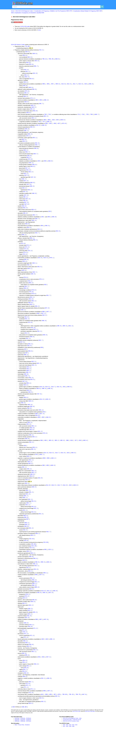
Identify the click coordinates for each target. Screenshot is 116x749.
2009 (16, 738)
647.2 (26, 207)
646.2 (26, 94)
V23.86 (45, 555)
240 (42, 655)
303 (45, 451)
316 (71, 451)
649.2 (32, 111)
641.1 (27, 72)
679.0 (44, 443)
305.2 (56, 451)
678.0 (25, 284)
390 (44, 122)
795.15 (71, 711)
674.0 (64, 126)
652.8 (31, 306)
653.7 (26, 293)
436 (55, 126)
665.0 (37, 601)
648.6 (62, 122)
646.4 (30, 475)
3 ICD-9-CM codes (25, 26)
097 (41, 634)
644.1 (29, 274)
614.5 (69, 85)
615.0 (40, 263)
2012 (16, 737)
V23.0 (26, 554)
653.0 (28, 63)
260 (39, 427)
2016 (64, 742)
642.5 (25, 543)
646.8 (28, 114)
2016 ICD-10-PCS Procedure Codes (71, 738)
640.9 (44, 328)
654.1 (32, 304)
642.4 (31, 541)
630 (42, 356)
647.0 (26, 199)
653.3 (24, 144)
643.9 (57, 713)
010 (39, 673)
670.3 (24, 647)
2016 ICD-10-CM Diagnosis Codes (70, 735)
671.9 (31, 710)
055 (50, 711)
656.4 (33, 214)
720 (45, 116)
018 (43, 673)
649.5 (24, 618)
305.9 (62, 451)
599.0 (57, 85)
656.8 (25, 295)
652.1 (33, 120)
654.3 (31, 387)
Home (12, 11)
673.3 (25, 258)
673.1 (32, 100)
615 (85, 85)
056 (36, 589)
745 (39, 124)
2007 (27, 738)
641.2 (27, 326)
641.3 (70, 333)
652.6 (32, 438)
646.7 (41, 105)
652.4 (29, 271)
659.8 (30, 720)
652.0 (26, 689)
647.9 (26, 179)
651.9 (29, 631)
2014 (21, 735)
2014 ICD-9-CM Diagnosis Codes (24, 11)
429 (57, 122)
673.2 (26, 252)
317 (76, 451)
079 (59, 711)
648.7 (96, 116)
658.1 (32, 243)
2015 (39, 30)
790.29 (51, 59)
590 (43, 85)
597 (52, 85)
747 (43, 124)
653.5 (27, 78)
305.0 (51, 451)
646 (13, 724)
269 (43, 427)
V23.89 (33, 557)
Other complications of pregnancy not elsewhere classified (28, 13)
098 (43, 319)
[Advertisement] (43, 37)
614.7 (75, 85)
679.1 (41, 285)
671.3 (24, 645)
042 (42, 711)
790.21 (44, 59)
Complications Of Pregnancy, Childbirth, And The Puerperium (53, 11)
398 (49, 122)
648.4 (31, 445)
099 (44, 708)
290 (41, 451)
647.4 (25, 184)
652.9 (28, 434)
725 (87, 116)
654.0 (31, 80)
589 (48, 469)
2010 (27, 737)
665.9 (30, 414)
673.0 (27, 92)
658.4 (25, 98)
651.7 (48, 302)
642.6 (37, 146)
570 (36, 465)
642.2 (28, 173)
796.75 (78, 711)
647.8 (33, 181)
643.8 (41, 715)
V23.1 (50, 563)
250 (45, 164)
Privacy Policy (21, 742)
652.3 (33, 482)
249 (38, 164)
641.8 (33, 335)
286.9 (64, 333)
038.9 (45, 607)
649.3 (29, 136)
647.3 (27, 203)
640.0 (32, 345)
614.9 (80, 85)
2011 (21, 737)
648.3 (31, 166)
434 (50, 126)
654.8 (31, 65)
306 (67, 451)
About (16, 742)
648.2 (46, 101)
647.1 (27, 172)
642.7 (37, 148)
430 (46, 126)
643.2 (43, 719)
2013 (27, 735)
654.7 (25, 686)
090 (36, 634)
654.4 (26, 70)
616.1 (43, 695)
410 (53, 122)
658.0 (31, 487)
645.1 (26, 535)
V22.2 (41, 50)
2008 (21, 738)
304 (42, 231)
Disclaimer (27, 742)
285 (41, 101)
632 (50, 216)
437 (59, 126)
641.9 (26, 324)
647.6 (26, 209)
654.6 (24, 56)
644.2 (39, 234)
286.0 (59, 333)
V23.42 (31, 552)
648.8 (57, 59)
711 (79, 116)
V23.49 (33, 559)
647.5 (25, 196)
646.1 (23, 240)
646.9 (27, 52)
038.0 (39, 607)
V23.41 (31, 561)
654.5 (32, 388)
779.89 (27, 46)
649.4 (24, 267)
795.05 (64, 711)
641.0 (35, 74)
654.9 (36, 61)
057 (55, 711)
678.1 (28, 138)
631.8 (36, 583)
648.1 (25, 201)
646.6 (25, 83)
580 (44, 469)
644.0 (40, 489)
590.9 (44, 398)
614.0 (63, 85)
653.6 (30, 359)
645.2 (27, 537)
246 (46, 655)
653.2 (23, 142)
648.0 (50, 164)
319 (80, 451)
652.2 (45, 118)
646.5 (32, 107)
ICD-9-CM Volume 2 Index (18, 45)
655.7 (34, 220)
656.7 (36, 67)
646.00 (24, 724)
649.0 (24, 612)
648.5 (49, 124)
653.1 (34, 140)
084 (36, 423)
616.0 (38, 127)
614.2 (49, 605)
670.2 (27, 609)
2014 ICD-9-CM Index (90, 728)
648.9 (34, 91)
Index (18, 735)
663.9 (29, 58)
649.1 (24, 478)
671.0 (27, 700)
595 (48, 85)
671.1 (28, 702)
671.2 (35, 644)
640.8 (27, 449)
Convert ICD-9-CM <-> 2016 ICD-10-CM (72, 737)
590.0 (38, 398)
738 (91, 116)
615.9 (45, 263)
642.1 (25, 177)
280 (36, 101)
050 (46, 711)
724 (49, 116)
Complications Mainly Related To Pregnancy (87, 11)
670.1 (51, 263)
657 (25, 357)
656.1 (45, 587)
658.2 (35, 245)
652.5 (39, 273)
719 (83, 116)
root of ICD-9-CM (76, 728)
